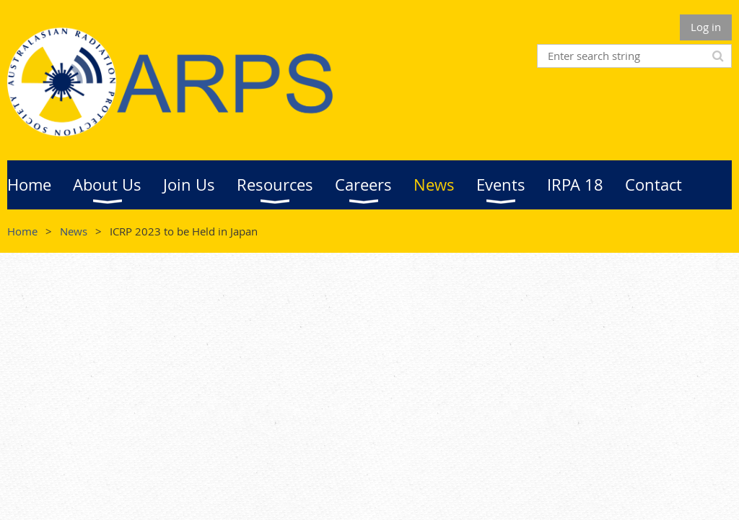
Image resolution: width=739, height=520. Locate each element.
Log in (706, 27)
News (73, 231)
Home (22, 231)
